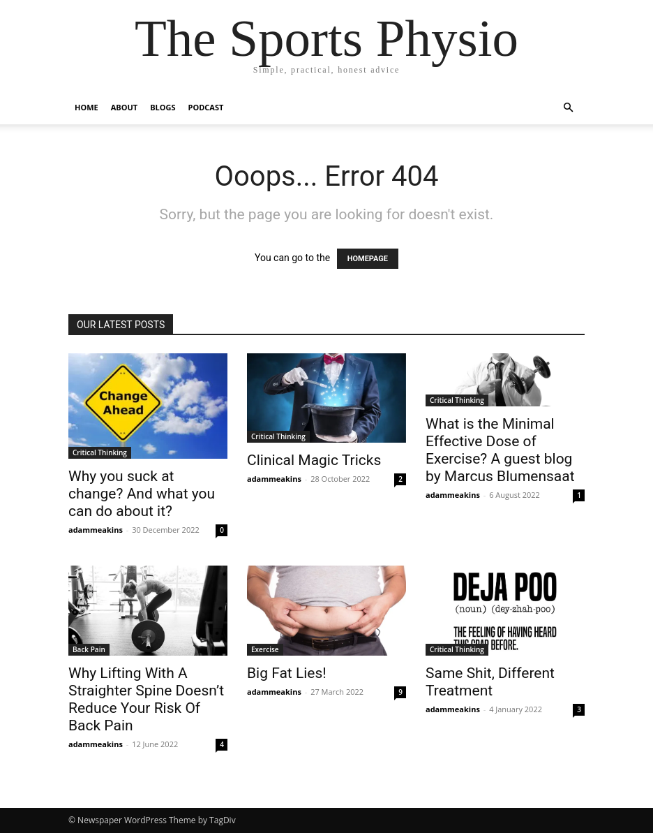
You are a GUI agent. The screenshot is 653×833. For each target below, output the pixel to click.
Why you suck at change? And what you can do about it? (141, 493)
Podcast (206, 107)
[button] (568, 108)
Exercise (265, 649)
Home (86, 107)
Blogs (162, 107)
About (124, 107)
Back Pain (89, 649)
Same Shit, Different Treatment (490, 682)
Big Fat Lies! (286, 673)
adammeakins (95, 529)
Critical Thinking (100, 452)
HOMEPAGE (367, 258)
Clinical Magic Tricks (314, 460)
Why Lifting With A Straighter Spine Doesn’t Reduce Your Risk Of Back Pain (146, 699)
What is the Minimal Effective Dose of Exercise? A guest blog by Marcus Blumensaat (500, 450)
